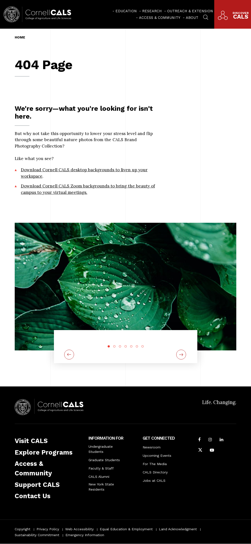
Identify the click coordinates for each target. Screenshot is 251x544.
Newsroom (152, 447)
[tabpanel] (126, 340)
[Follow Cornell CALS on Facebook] (199, 440)
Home (20, 37)
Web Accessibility (79, 529)
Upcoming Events (157, 455)
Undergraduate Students (100, 449)
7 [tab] (142, 346)
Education (126, 11)
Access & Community (159, 17)
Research (152, 11)
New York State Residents (101, 486)
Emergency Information (84, 535)
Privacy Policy (48, 529)
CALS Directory (155, 472)
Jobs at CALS (154, 480)
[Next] (182, 354)
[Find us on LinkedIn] (221, 440)
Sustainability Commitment (37, 535)
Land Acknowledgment (178, 529)
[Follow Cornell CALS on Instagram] (210, 440)
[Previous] (69, 354)
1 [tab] (109, 346)
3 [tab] (120, 346)
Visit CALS (31, 441)
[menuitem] (125, 11)
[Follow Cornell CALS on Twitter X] (200, 450)
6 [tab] (137, 346)
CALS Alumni (98, 477)
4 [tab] (126, 346)
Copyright (22, 529)
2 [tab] (114, 346)
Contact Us (32, 496)
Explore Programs (44, 452)
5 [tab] (131, 346)
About (192, 17)
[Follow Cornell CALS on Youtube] (212, 450)
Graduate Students (104, 460)
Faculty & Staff (101, 468)
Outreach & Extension (190, 11)
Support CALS (37, 484)
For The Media (155, 464)
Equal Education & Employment (126, 529)
